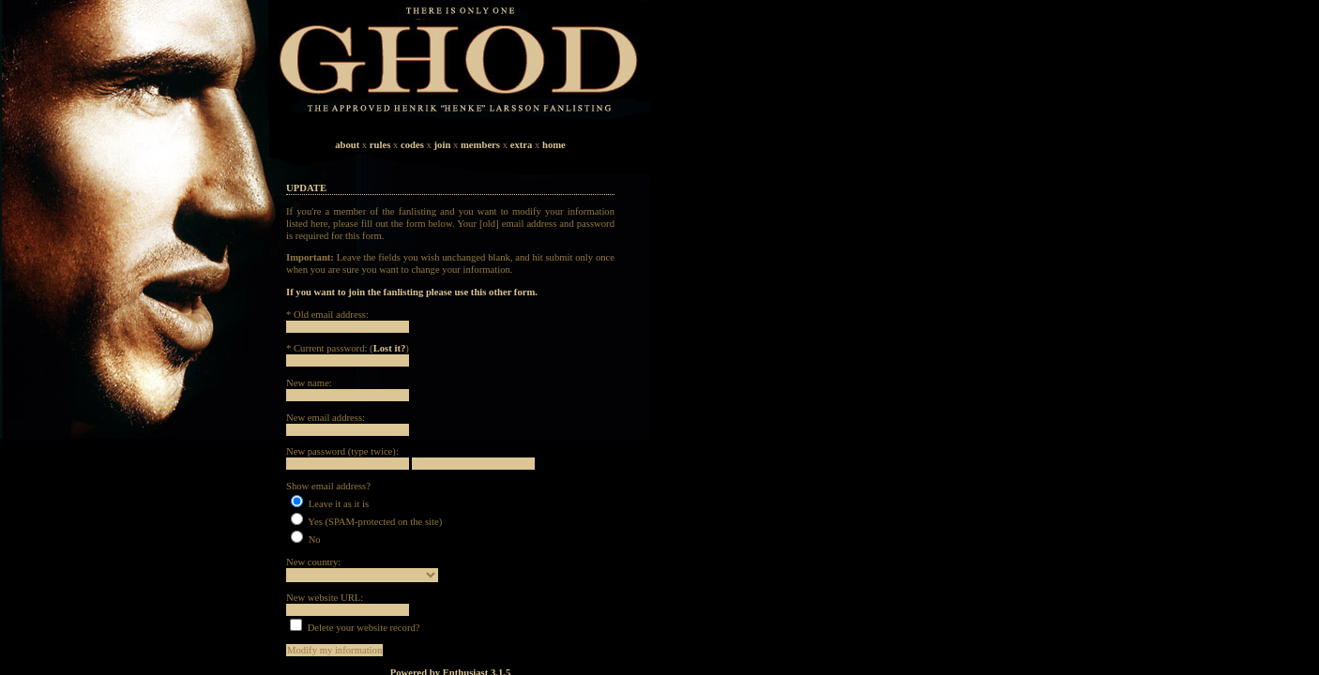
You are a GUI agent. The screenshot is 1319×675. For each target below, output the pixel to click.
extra (521, 145)
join (442, 145)
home (554, 145)
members (480, 145)
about (347, 145)
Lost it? (389, 348)
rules (380, 145)
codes (412, 145)
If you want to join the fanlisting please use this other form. (412, 292)
